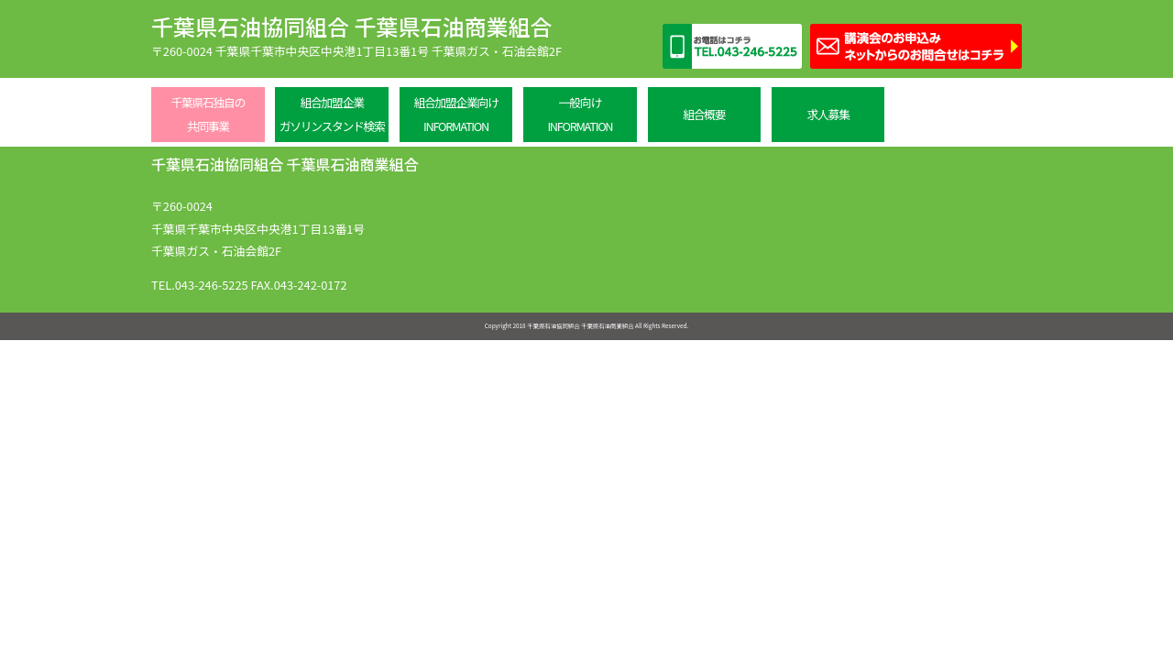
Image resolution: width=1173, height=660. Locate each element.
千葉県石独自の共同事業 (207, 114)
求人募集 (828, 114)
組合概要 (704, 114)
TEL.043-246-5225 (199, 284)
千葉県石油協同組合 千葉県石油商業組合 (351, 26)
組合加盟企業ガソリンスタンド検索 (332, 114)
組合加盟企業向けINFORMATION (455, 114)
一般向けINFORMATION (579, 114)
